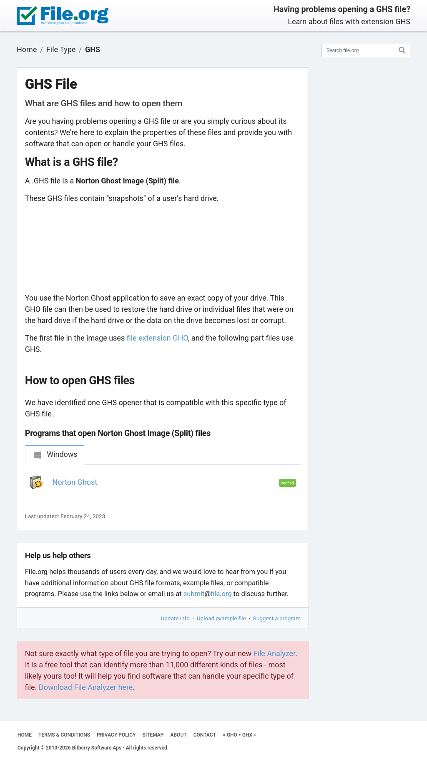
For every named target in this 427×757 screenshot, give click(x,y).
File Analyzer (274, 653)
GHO (232, 735)
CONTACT (204, 735)
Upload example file (221, 618)
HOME (25, 735)
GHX (247, 735)
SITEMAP (152, 735)
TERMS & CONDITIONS (64, 735)
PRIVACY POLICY (116, 735)
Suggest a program (277, 618)
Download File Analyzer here (86, 687)
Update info (175, 618)
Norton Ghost (75, 482)
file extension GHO (157, 337)
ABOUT (179, 735)
